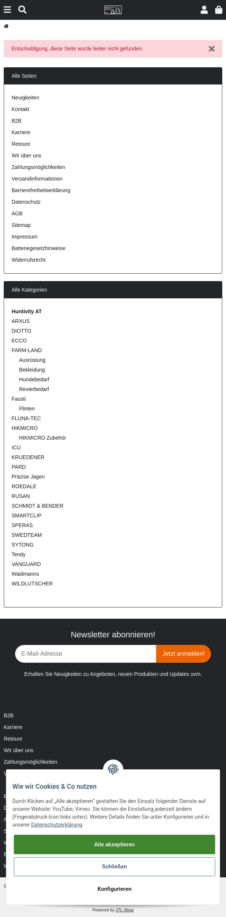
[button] (204, 10)
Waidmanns (25, 574)
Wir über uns (26, 156)
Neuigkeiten (25, 98)
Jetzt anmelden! (183, 653)
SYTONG (23, 545)
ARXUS (21, 321)
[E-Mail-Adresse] (86, 654)
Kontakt (20, 109)
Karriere (21, 132)
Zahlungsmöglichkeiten (38, 167)
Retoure (21, 144)
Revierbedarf (34, 389)
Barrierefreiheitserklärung (41, 190)
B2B (16, 121)
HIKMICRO (25, 428)
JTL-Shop (124, 910)
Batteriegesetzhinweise (38, 248)
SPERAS (22, 525)
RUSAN (21, 496)
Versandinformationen (37, 179)
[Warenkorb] (218, 10)
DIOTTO (21, 331)
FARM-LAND (27, 350)
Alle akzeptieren (114, 844)
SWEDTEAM (27, 535)
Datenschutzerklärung (56, 825)
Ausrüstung (32, 360)
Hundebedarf (34, 379)
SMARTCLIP (26, 515)
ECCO (19, 341)
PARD (19, 467)
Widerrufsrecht (29, 260)
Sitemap (21, 225)
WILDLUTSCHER (32, 584)
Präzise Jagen (28, 477)
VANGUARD (26, 564)
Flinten (27, 409)
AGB (17, 213)
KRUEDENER (28, 457)
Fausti (19, 399)
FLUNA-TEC (26, 418)
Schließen (114, 866)
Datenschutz (26, 202)
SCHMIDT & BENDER (38, 506)
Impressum (24, 237)
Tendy (18, 554)
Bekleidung (32, 370)
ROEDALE (24, 486)
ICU (16, 447)
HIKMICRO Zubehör (42, 438)
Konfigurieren (114, 889)
